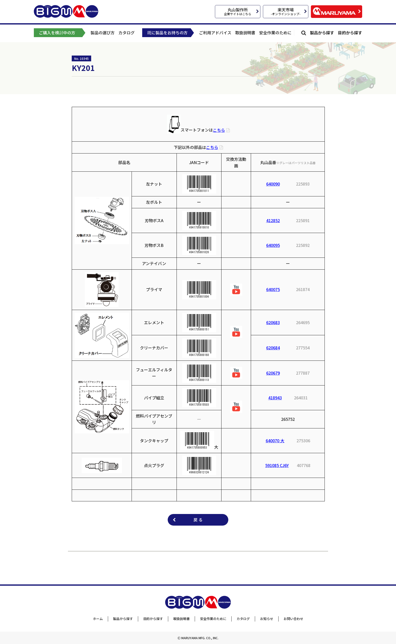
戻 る (198, 520)
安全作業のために (275, 33)
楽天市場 (285, 11)
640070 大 (275, 440)
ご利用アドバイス (215, 33)
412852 (273, 220)
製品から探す (322, 33)
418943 (275, 398)
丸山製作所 (237, 11)
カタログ (126, 33)
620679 (273, 373)
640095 (273, 245)
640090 (273, 184)
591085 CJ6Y (277, 465)
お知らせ (266, 618)
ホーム (98, 618)
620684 (273, 348)
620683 (273, 322)
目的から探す (350, 33)
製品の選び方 (102, 33)
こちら (219, 130)
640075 (273, 289)
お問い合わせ (293, 618)
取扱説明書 (245, 33)
